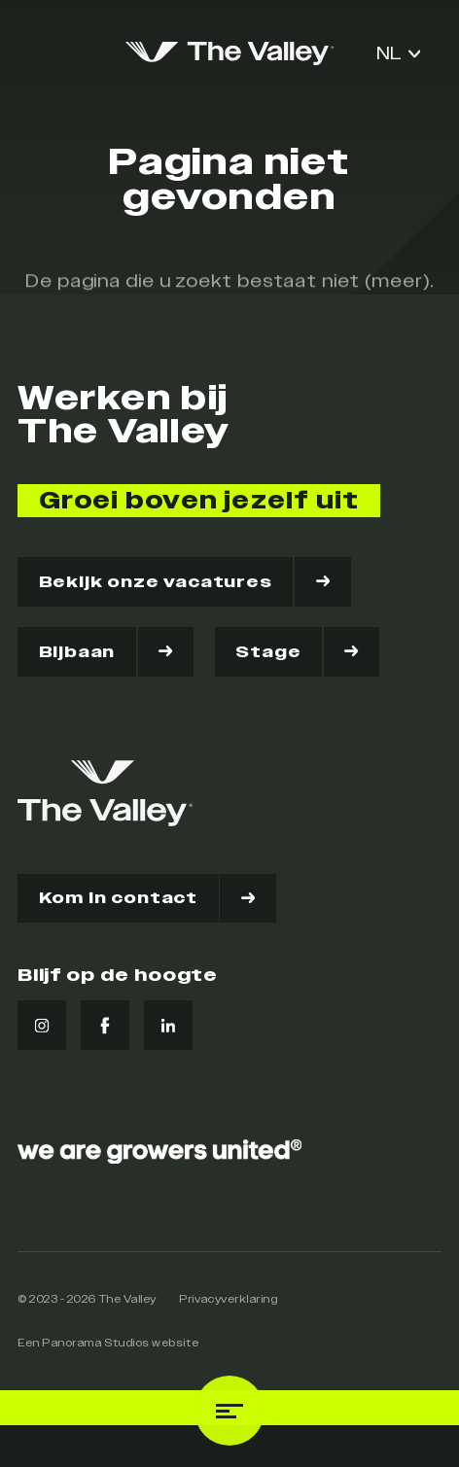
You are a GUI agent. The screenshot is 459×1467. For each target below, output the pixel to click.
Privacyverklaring (228, 1299)
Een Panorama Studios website (108, 1343)
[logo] (229, 53)
